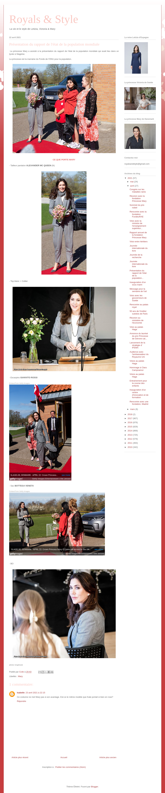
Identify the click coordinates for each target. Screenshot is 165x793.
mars (133, 409)
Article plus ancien (107, 757)
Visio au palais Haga (136, 328)
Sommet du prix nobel (137, 206)
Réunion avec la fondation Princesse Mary (138, 198)
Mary (20, 676)
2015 (130, 426)
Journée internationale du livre (138, 248)
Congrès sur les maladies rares (138, 190)
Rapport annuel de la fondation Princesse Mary (138, 235)
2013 (130, 435)
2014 (130, 430)
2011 (130, 443)
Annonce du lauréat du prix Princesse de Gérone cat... (139, 336)
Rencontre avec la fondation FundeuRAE (138, 214)
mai (132, 181)
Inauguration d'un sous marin (138, 283)
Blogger (94, 786)
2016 (130, 422)
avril (132, 186)
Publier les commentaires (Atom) (70, 767)
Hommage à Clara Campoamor (138, 368)
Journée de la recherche (136, 256)
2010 (130, 447)
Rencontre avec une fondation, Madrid (139, 402)
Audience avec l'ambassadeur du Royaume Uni (139, 354)
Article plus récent (20, 757)
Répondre (21, 701)
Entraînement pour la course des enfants (138, 383)
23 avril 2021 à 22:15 (35, 692)
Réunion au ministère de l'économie (136, 320)
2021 (130, 178)
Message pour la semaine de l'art (138, 290)
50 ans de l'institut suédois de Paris (138, 312)
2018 (130, 414)
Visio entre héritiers (138, 241)
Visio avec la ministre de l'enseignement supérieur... (138, 225)
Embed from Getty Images (19, 383)
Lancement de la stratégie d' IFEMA (137, 345)
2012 (130, 439)
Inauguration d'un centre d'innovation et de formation (139, 394)
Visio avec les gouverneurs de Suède (138, 298)
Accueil (63, 757)
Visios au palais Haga (137, 362)
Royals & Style (43, 19)
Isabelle (21, 692)
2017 (130, 418)
